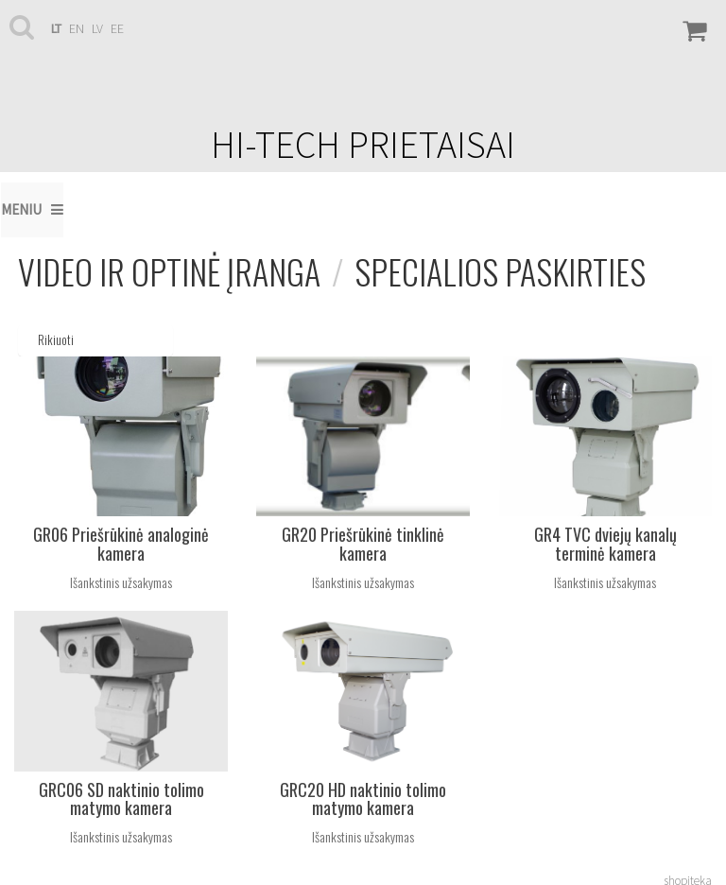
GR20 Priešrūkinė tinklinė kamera (363, 543)
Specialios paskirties (500, 271)
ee (117, 28)
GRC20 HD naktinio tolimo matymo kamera (363, 799)
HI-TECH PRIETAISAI (363, 144)
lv (97, 28)
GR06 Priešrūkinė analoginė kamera (121, 543)
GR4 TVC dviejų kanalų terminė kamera (605, 543)
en (76, 28)
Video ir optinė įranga (169, 271)
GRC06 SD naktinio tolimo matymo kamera (121, 799)
